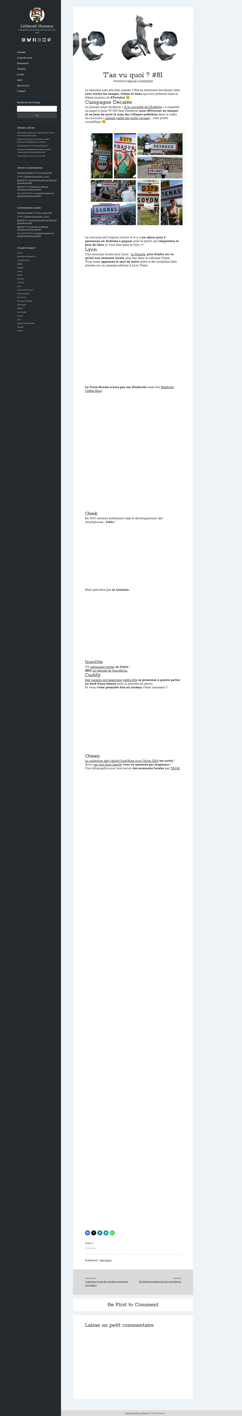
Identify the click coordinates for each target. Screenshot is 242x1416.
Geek (19, 271)
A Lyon (20, 74)
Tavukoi (21, 68)
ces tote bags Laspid (107, 764)
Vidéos (20, 330)
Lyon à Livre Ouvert (25, 290)
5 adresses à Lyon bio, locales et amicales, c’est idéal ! (106, 1283)
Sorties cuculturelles (25, 323)
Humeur (21, 52)
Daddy (19, 264)
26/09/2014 (146, 80)
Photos (20, 308)
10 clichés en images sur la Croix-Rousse (160, 1281)
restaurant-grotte (102, 667)
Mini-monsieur (23, 293)
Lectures (21, 282)
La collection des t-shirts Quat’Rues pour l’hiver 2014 (121, 761)
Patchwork (23, 63)
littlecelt (20, 180)
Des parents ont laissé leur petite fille (111, 680)
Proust (20, 316)
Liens (19, 79)
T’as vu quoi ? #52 (45, 173)
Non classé (21, 297)
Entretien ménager (25, 173)
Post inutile (21, 312)
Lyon (19, 286)
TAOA (175, 768)
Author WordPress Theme (136, 1413)
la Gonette (138, 254)
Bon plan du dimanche (26, 256)
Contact (21, 90)
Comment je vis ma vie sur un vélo (31, 156)
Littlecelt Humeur (37, 26)
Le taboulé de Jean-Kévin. (110, 671)
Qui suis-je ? (23, 85)
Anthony (20, 186)
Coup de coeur (24, 57)
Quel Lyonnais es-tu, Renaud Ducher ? (32, 145)
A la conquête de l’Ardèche (143, 107)
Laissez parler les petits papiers (127, 118)
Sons (19, 319)
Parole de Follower (25, 301)
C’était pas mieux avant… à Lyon (36, 176)
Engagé (20, 267)
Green (20, 275)
